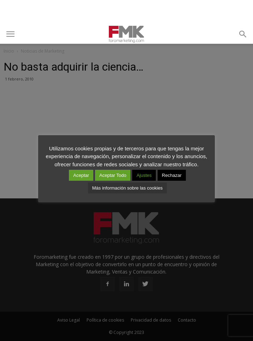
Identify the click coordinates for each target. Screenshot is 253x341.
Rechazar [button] (172, 175)
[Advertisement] (126, 12)
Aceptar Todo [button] (112, 175)
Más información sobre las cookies (127, 188)
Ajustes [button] (144, 175)
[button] (243, 34)
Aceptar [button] (81, 175)
